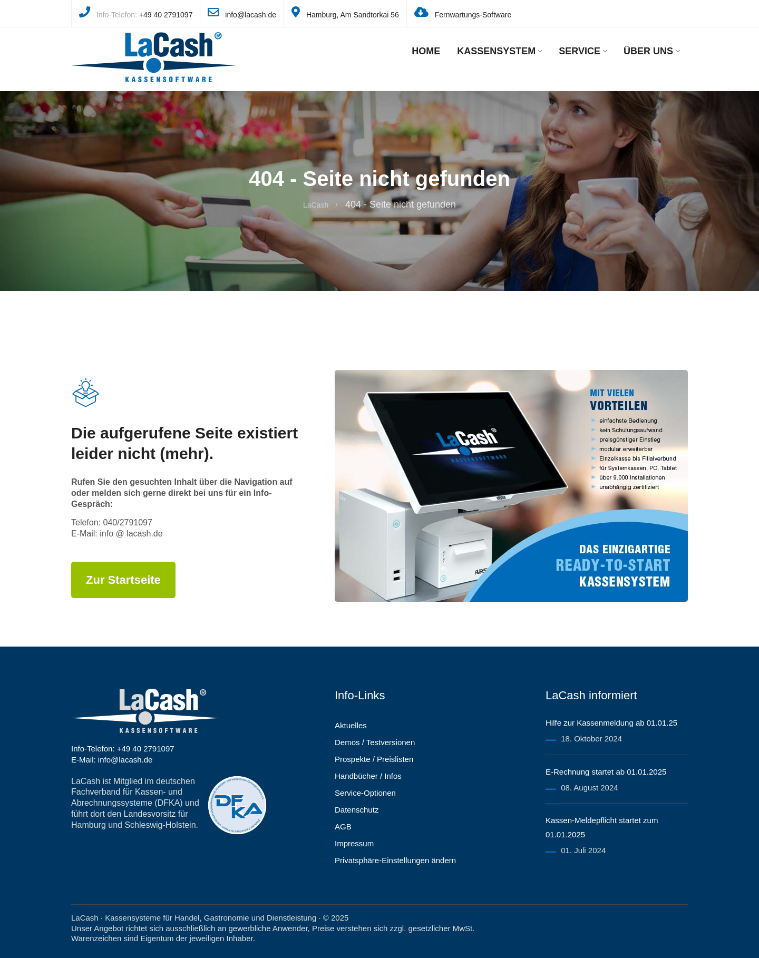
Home (426, 51)
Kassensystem (499, 51)
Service (583, 51)
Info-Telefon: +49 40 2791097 (122, 748)
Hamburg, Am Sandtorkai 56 (352, 15)
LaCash (315, 205)
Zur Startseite (123, 579)
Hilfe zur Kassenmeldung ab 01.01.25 (611, 722)
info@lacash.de (250, 15)
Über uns (651, 51)
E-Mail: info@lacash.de (111, 759)
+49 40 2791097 (166, 15)
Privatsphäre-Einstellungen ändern (395, 860)
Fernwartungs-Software (473, 15)
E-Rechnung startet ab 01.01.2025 (606, 771)
